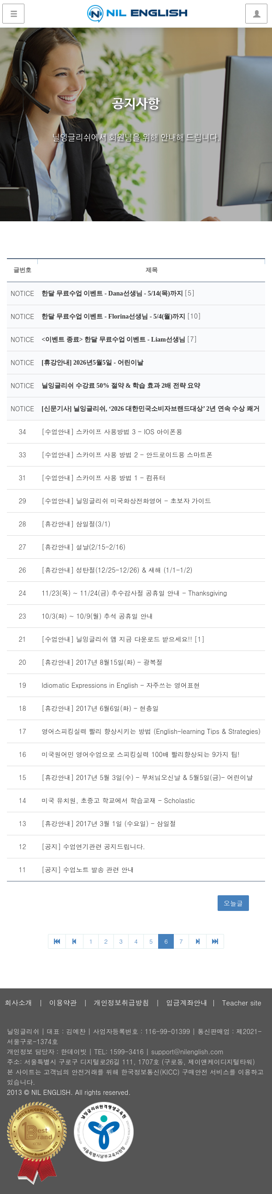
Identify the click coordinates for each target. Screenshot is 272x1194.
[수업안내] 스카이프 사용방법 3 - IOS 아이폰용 (112, 431)
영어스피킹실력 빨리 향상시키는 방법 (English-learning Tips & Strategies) (150, 731)
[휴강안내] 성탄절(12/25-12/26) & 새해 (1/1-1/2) (116, 569)
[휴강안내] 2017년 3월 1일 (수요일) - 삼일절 (108, 823)
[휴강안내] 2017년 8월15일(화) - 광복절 (102, 662)
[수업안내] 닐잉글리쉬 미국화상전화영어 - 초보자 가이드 (126, 500)
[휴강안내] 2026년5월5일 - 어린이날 (92, 362)
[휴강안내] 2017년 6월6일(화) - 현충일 (100, 708)
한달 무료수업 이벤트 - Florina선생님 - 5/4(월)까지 (114, 316)
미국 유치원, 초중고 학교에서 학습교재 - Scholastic (118, 800)
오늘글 (233, 903)
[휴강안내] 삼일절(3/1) (75, 523)
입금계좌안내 (186, 1002)
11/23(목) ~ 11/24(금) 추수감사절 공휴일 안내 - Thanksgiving (134, 592)
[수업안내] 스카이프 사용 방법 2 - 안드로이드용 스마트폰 (127, 454)
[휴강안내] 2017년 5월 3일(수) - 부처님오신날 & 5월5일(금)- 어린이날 (147, 777)
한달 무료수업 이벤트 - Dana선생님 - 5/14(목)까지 (112, 293)
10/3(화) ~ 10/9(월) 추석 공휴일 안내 (97, 616)
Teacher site (241, 1002)
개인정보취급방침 (121, 1002)
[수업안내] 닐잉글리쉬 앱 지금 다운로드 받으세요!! (117, 639)
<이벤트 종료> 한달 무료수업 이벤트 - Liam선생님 (114, 339)
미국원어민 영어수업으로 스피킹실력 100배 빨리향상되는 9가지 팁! (140, 754)
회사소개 (18, 1002)
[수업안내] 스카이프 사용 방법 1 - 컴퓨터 (103, 477)
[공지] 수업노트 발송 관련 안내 (87, 869)
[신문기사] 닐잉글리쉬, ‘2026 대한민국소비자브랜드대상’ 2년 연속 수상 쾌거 (150, 408)
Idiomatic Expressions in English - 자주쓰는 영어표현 (120, 685)
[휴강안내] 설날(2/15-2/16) (83, 546)
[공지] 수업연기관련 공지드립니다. (93, 846)
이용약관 (63, 1002)
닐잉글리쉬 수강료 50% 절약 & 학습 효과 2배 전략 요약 (120, 385)
